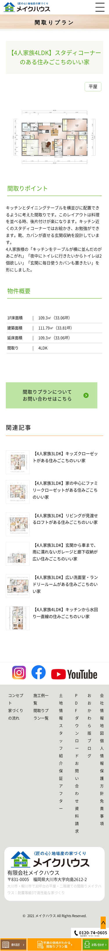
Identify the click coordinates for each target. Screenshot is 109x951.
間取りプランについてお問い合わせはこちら (47, 395)
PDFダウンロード (77, 726)
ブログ (89, 748)
